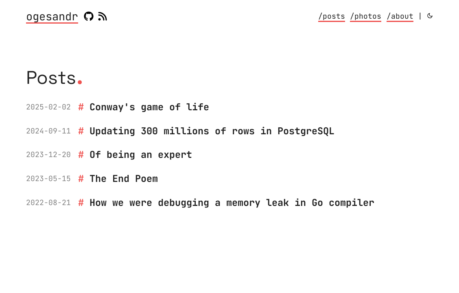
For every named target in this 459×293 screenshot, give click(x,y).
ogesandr (52, 17)
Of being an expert (141, 154)
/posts (331, 16)
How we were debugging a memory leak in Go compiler (232, 202)
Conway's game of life (149, 107)
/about (400, 16)
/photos (365, 16)
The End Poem (124, 178)
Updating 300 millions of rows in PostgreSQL (212, 131)
